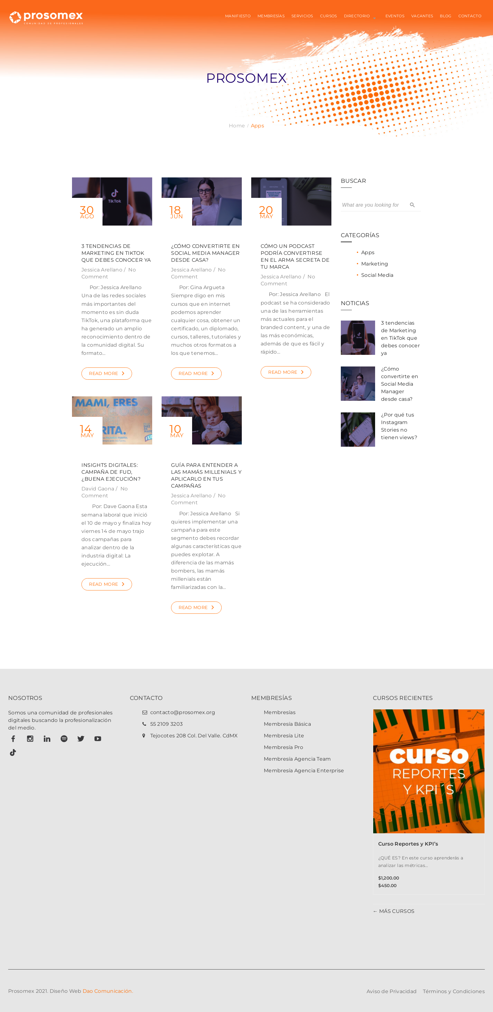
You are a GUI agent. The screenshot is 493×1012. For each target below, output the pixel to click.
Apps (367, 252)
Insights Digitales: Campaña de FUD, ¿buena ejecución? (111, 472)
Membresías (280, 712)
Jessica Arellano (101, 270)
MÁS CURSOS (396, 911)
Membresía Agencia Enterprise (304, 771)
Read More (103, 373)
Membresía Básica (287, 724)
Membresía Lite (284, 736)
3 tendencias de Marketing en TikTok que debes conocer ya (116, 253)
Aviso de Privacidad (392, 991)
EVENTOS (394, 16)
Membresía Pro (283, 747)
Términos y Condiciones (454, 991)
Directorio (357, 16)
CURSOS (328, 16)
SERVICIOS (302, 16)
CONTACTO (469, 16)
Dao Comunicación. (108, 991)
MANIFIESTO (238, 16)
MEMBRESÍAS (271, 16)
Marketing (374, 264)
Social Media (377, 275)
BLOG (445, 16)
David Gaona (97, 489)
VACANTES (422, 16)
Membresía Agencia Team (297, 759)
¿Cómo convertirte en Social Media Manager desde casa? (205, 253)
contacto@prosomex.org (182, 712)
